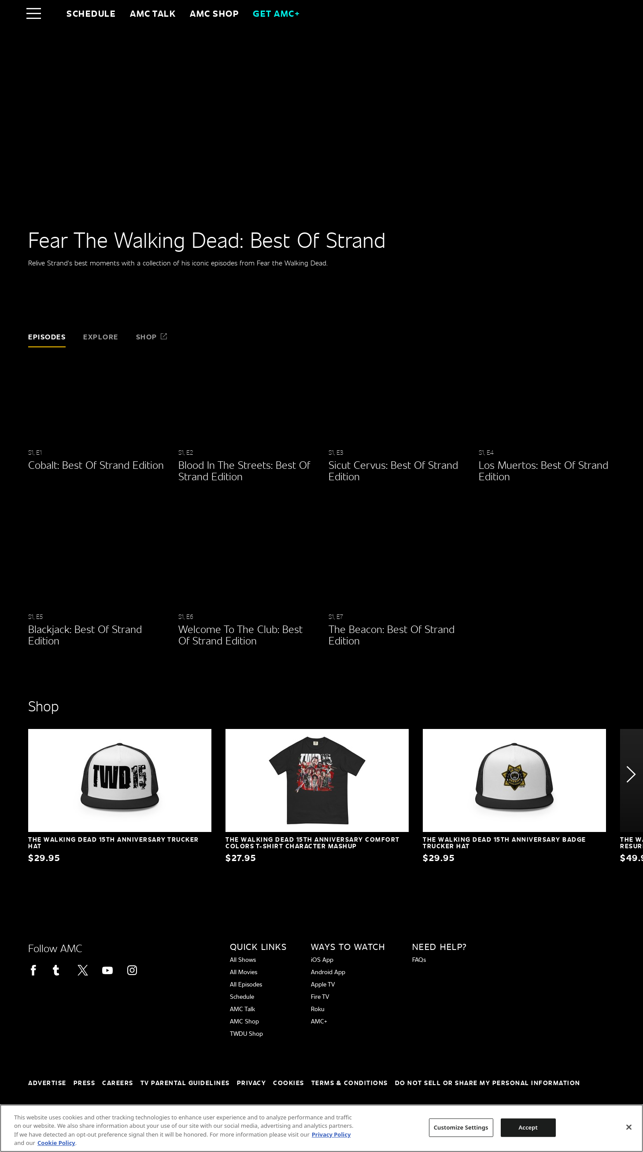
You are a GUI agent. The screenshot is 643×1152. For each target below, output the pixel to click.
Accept (528, 1127)
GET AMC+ (276, 13)
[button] (630, 774)
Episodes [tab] (47, 336)
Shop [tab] (152, 336)
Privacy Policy (331, 1134)
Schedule (91, 13)
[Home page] (129, 926)
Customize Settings (461, 1127)
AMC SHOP (214, 13)
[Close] (629, 1127)
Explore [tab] (100, 336)
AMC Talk (153, 13)
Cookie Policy (56, 1143)
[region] (321, 1128)
